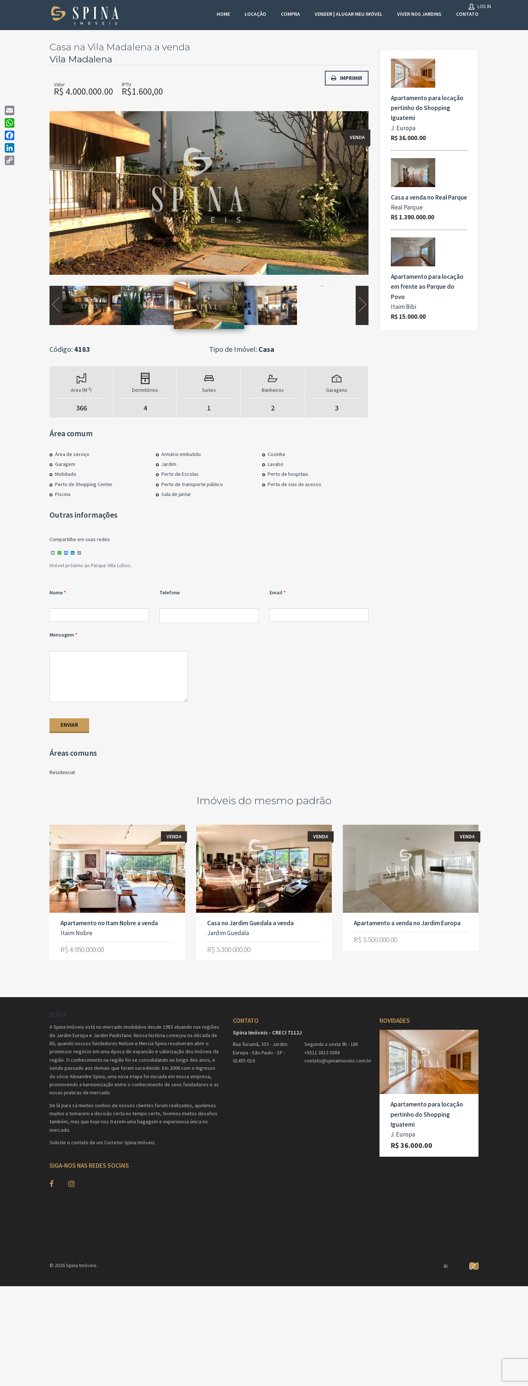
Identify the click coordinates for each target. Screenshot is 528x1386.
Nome (56, 593)
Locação (255, 14)
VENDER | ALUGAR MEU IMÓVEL (348, 14)
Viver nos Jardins (419, 14)
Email (276, 593)
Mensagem (62, 636)
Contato (467, 14)
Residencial (62, 773)
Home (223, 14)
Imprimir (346, 77)
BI (446, 1267)
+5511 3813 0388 (322, 1054)
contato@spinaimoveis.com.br (336, 1062)
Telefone (170, 593)
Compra (290, 14)
